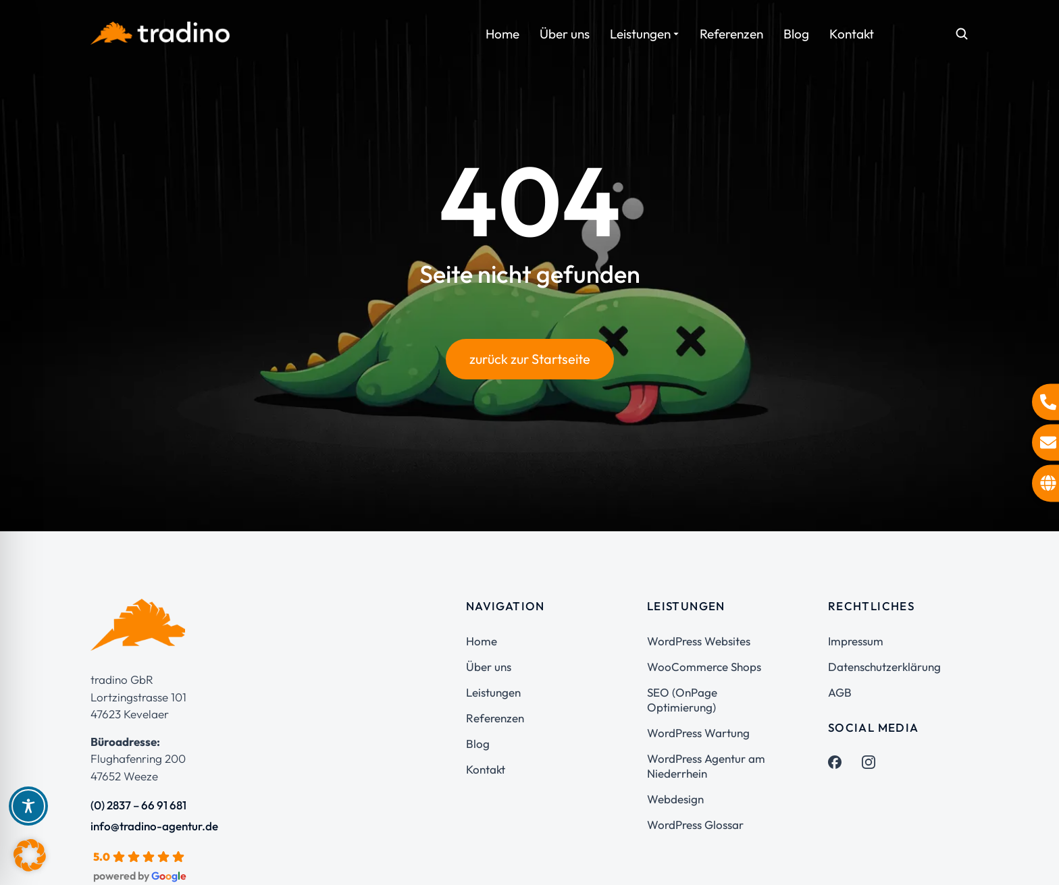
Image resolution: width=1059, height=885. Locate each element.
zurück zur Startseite (529, 358)
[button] (29, 855)
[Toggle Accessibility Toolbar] (28, 806)
